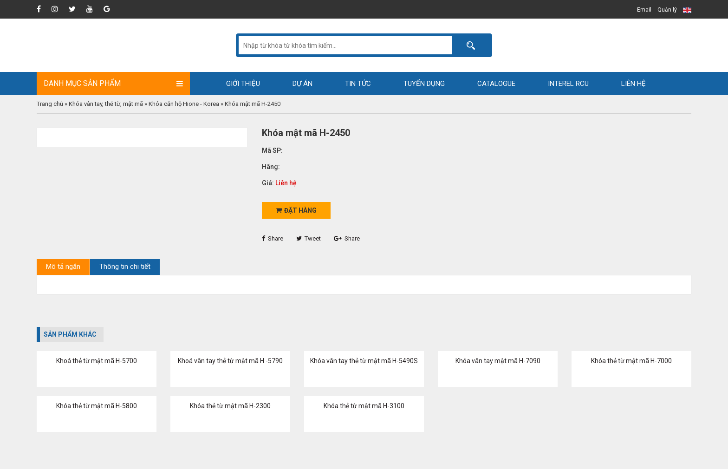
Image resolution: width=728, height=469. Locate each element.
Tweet (308, 238)
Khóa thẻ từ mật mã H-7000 (631, 361)
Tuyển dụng (424, 83)
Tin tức (358, 83)
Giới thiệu (243, 83)
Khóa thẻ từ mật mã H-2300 (230, 406)
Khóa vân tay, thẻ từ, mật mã (106, 103)
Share (272, 238)
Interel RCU (568, 83)
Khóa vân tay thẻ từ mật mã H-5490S (364, 361)
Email (644, 10)
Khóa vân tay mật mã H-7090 (497, 361)
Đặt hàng (296, 210)
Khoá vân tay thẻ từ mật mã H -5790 (230, 361)
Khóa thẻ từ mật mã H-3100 (364, 406)
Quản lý (667, 10)
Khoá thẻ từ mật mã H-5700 (96, 361)
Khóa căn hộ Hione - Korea (184, 103)
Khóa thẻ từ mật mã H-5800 (96, 406)
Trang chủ (50, 103)
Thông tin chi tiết (124, 266)
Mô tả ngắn (63, 266)
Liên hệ (633, 83)
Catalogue (496, 83)
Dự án (302, 83)
